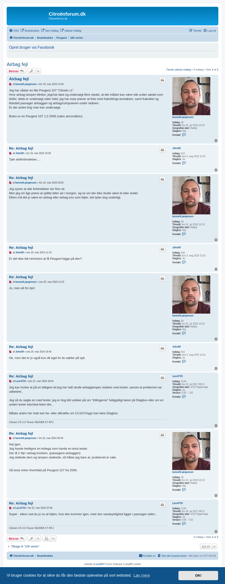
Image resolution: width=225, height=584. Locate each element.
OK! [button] (198, 575)
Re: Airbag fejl (21, 148)
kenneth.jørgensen (182, 117)
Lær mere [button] (142, 575)
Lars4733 (177, 376)
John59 (176, 148)
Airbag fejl (17, 64)
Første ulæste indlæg (178, 69)
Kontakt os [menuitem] (147, 555)
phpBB (99, 564)
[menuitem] (14, 30)
